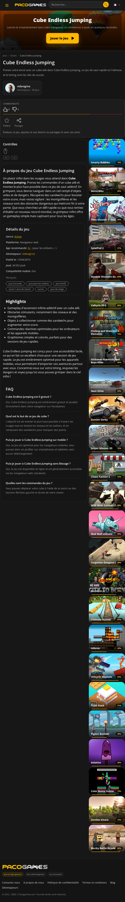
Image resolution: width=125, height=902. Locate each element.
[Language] (117, 4)
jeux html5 (61, 283)
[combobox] (79, 4)
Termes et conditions (94, 882)
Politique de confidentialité (63, 882)
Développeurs (10, 887)
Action (18, 236)
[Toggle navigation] (6, 5)
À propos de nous (33, 882)
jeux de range (57, 289)
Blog (112, 882)
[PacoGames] (25, 868)
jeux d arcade (15, 283)
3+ (29, 248)
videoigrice (28, 253)
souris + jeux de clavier (20, 289)
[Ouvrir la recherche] (106, 4)
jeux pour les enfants (39, 283)
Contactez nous (11, 882)
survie (41, 289)
